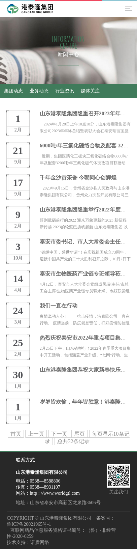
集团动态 (13, 90)
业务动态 (39, 90)
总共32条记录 (73, 441)
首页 (15, 434)
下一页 (59, 434)
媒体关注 (90, 90)
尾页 (79, 434)
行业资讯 (64, 90)
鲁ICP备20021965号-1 (29, 524)
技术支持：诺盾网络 (28, 542)
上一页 (36, 434)
